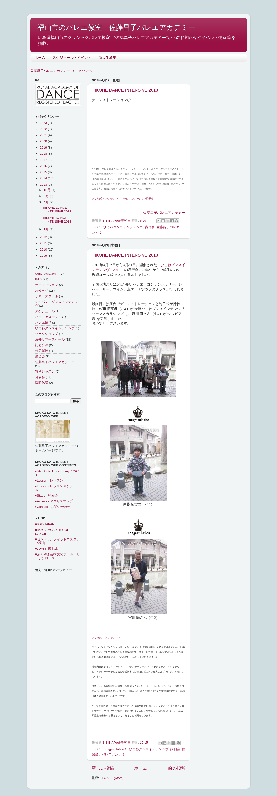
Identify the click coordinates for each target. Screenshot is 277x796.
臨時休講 (41, 382)
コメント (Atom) (111, 778)
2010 (44, 249)
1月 (47, 229)
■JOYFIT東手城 (46, 548)
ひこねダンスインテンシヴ (123, 227)
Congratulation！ (115, 749)
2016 (44, 166)
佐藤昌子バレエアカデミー (164, 213)
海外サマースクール (50, 339)
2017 (44, 159)
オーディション (46, 285)
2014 (44, 178)
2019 (44, 147)
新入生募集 (107, 58)
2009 (44, 255)
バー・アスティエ (48, 317)
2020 (44, 141)
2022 (44, 129)
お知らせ (41, 290)
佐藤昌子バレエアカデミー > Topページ (61, 71)
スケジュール (45, 311)
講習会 (150, 227)
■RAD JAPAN (45, 524)
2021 (44, 135)
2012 (44, 237)
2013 (44, 184)
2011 (44, 243)
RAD (38, 279)
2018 (44, 153)
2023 (44, 123)
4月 (47, 202)
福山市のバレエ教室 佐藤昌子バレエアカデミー (116, 27)
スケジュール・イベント (71, 58)
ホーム (40, 58)
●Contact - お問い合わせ (53, 507)
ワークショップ (46, 334)
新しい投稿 (103, 768)
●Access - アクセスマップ (54, 501)
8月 (47, 196)
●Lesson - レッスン (49, 480)
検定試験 (41, 351)
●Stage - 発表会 (46, 495)
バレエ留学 (43, 322)
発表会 (40, 377)
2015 (44, 172)
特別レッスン (45, 371)
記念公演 (41, 345)
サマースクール (46, 296)
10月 (48, 190)
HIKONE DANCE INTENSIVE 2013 (125, 90)
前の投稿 (177, 768)
